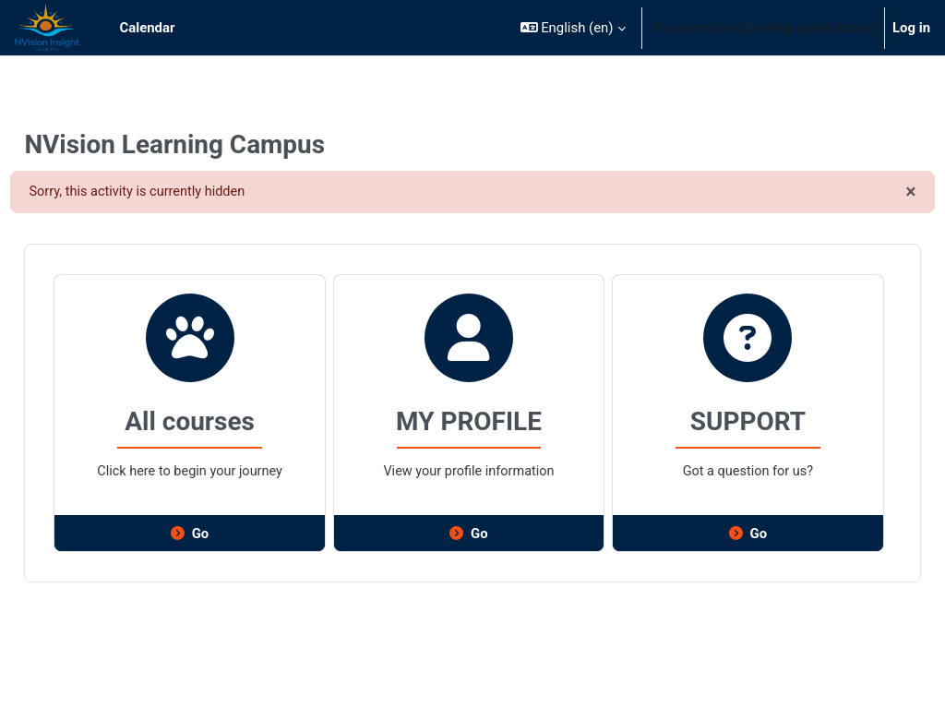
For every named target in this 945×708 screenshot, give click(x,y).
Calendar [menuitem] (147, 27)
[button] (573, 27)
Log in (911, 27)
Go (217, 534)
